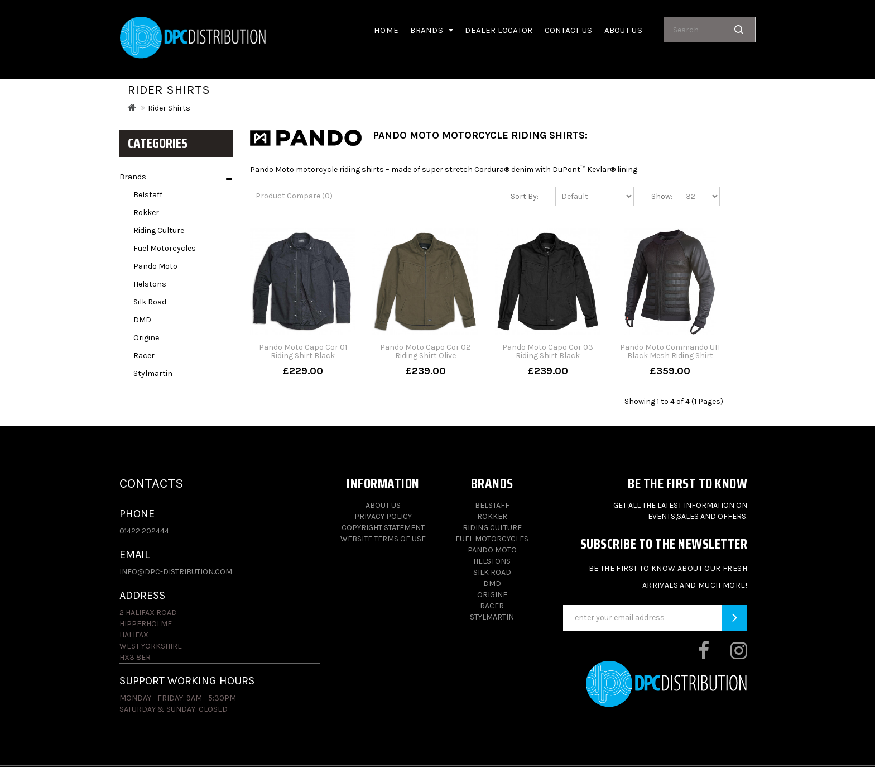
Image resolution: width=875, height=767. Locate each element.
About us (623, 30)
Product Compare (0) (294, 196)
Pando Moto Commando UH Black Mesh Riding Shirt (670, 351)
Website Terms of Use (383, 539)
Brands (431, 30)
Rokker (146, 212)
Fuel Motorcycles (164, 248)
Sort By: (525, 196)
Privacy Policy (383, 516)
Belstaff (147, 194)
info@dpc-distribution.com (175, 572)
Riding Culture (158, 230)
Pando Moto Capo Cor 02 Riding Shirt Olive (425, 351)
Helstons (149, 284)
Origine (146, 337)
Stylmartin (152, 373)
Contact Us (569, 30)
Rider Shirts (169, 108)
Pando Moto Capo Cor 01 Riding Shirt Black (303, 351)
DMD (142, 320)
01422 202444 (144, 531)
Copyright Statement (383, 527)
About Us (383, 505)
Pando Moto (155, 266)
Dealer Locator (498, 30)
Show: (657, 196)
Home (386, 30)
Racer (144, 355)
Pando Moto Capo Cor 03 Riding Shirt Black (547, 351)
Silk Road (149, 302)
